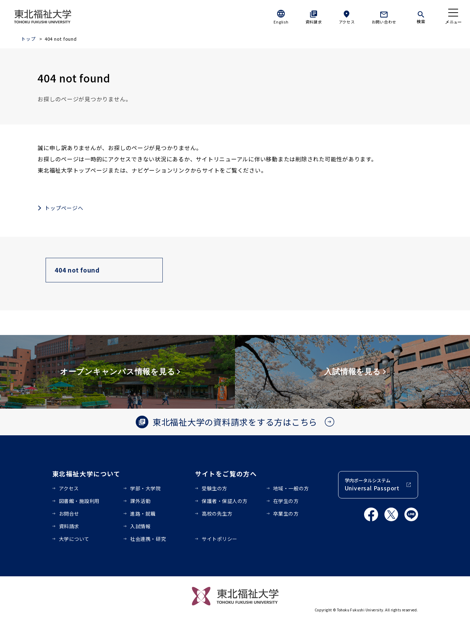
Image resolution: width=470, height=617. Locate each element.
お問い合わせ (384, 22)
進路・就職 (143, 513)
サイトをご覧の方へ (226, 473)
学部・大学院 (145, 488)
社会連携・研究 (148, 538)
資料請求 (314, 22)
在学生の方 (286, 500)
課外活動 (140, 500)
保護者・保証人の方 (225, 500)
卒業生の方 (286, 513)
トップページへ (64, 208)
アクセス (347, 22)
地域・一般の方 (291, 488)
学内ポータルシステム (372, 484)
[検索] (421, 16)
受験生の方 (214, 488)
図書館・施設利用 (79, 500)
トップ (28, 38)
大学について (74, 538)
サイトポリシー (219, 538)
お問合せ (69, 513)
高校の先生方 (217, 513)
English (281, 22)
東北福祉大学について (86, 473)
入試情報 (140, 526)
